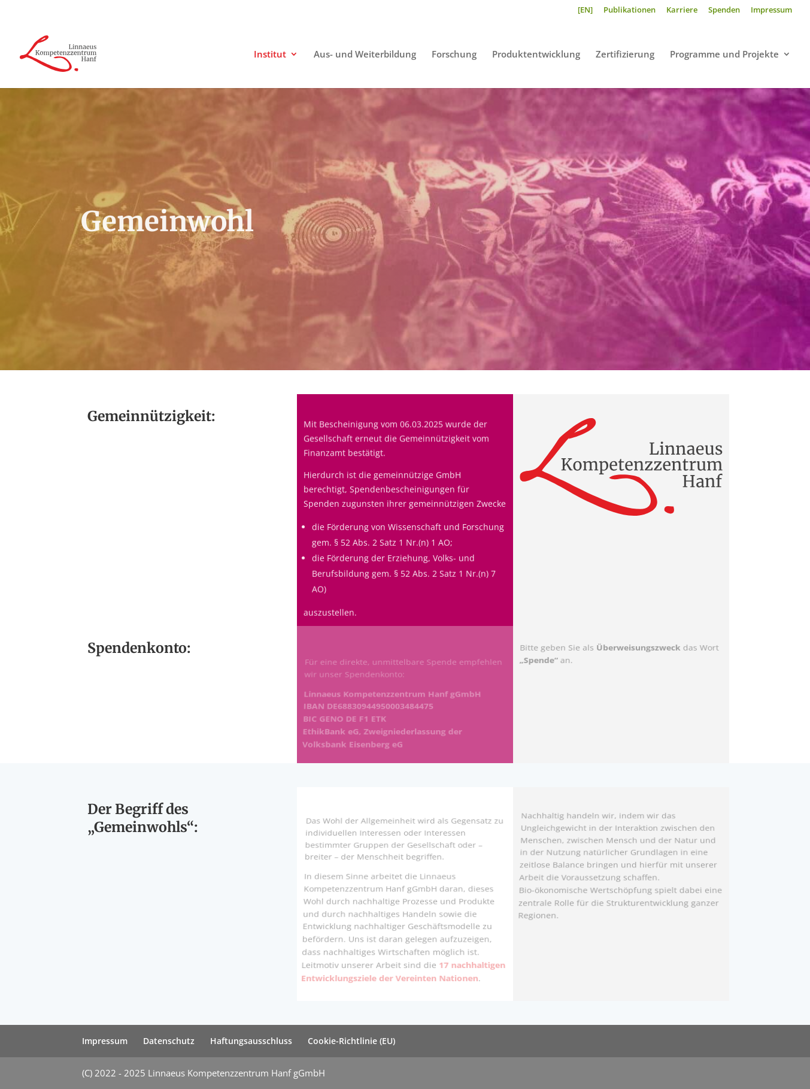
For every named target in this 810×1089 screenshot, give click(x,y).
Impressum (771, 10)
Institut (270, 55)
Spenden (724, 10)
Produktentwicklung (536, 55)
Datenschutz (169, 1040)
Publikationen (629, 10)
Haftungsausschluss (251, 1040)
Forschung (454, 55)
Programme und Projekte (724, 55)
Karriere (681, 10)
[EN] (585, 10)
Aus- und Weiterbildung (365, 55)
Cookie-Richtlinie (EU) (351, 1040)
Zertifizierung (625, 55)
